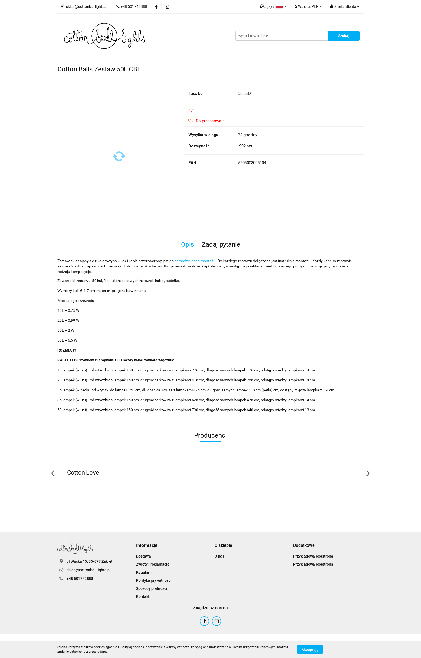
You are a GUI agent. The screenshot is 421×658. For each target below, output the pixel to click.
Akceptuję (310, 649)
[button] (146, 545)
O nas (219, 556)
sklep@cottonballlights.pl (89, 570)
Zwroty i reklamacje (152, 564)
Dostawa (143, 556)
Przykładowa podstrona (313, 556)
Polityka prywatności (154, 580)
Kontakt (143, 596)
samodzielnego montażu (195, 261)
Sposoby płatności (151, 588)
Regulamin (145, 572)
